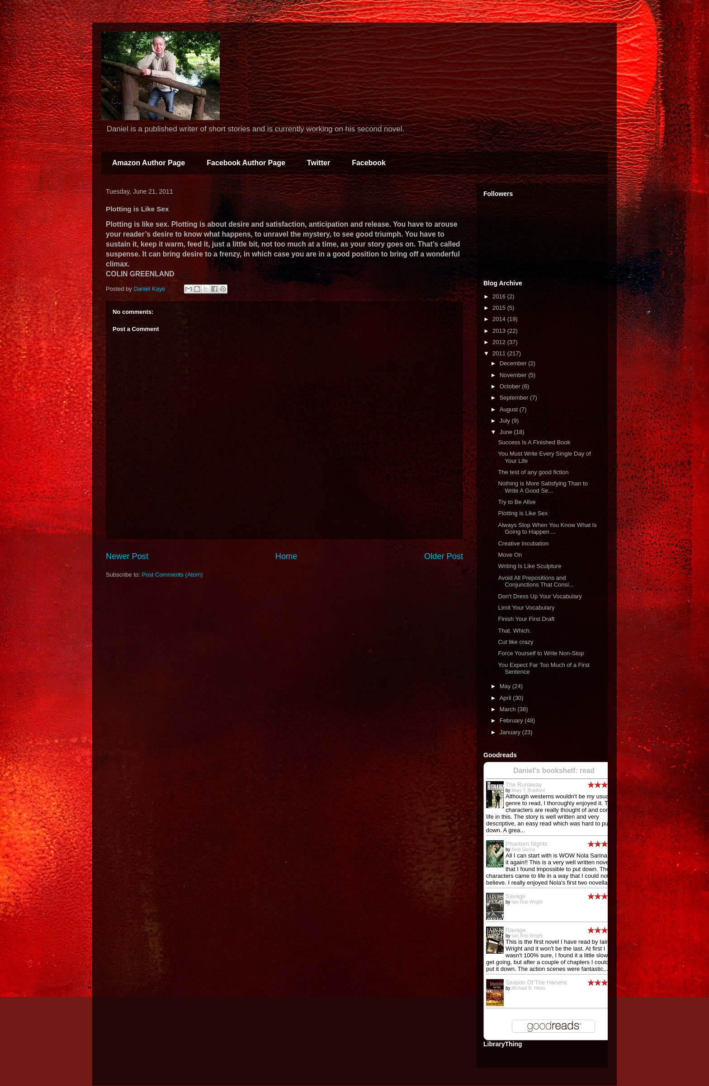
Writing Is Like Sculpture (529, 566)
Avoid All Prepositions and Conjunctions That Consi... (535, 581)
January (511, 732)
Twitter (318, 163)
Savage (515, 896)
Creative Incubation (523, 543)
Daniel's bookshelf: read (554, 770)
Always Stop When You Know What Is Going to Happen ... (547, 529)
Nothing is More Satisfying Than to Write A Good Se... (542, 487)
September (515, 397)
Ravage (516, 930)
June (507, 432)
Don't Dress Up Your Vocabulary (539, 596)
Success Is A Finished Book (534, 442)
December (514, 363)
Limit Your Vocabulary (526, 607)
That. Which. (514, 630)
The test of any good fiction (533, 472)
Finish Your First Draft (526, 618)
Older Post (443, 556)
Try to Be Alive (516, 502)
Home (286, 556)
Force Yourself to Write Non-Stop (541, 653)
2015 (499, 307)
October (511, 386)
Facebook (369, 163)
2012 (499, 342)
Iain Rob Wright (527, 902)
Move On (510, 554)
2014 (499, 319)
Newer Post (127, 556)
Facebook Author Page (246, 163)
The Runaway (524, 784)
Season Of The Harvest (536, 982)
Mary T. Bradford (528, 790)
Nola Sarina (523, 849)
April (506, 697)
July (506, 420)
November (514, 375)
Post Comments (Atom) (172, 574)
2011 (499, 353)
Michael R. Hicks (528, 988)
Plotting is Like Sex (523, 513)
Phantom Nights (527, 843)
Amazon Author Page (148, 163)
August (510, 409)
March (509, 709)
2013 (499, 330)
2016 (499, 296)
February (512, 720)
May (506, 686)
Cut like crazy (515, 642)
